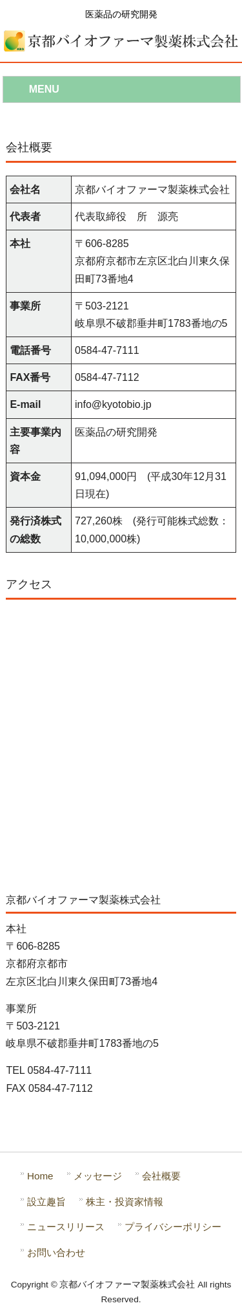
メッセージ (98, 1175)
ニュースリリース (66, 1226)
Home (40, 1175)
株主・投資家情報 (124, 1201)
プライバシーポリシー (173, 1226)
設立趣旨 (46, 1201)
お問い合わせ (56, 1252)
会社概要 (161, 1175)
